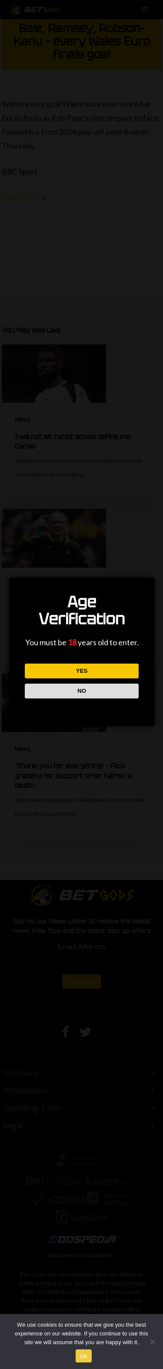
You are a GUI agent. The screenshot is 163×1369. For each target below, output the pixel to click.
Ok (83, 1356)
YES (81, 670)
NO (81, 691)
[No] (152, 1341)
